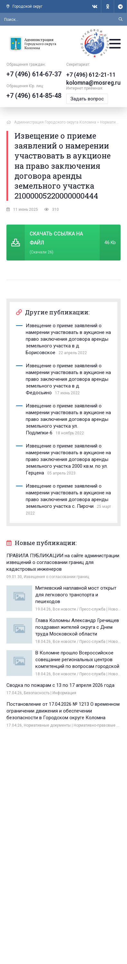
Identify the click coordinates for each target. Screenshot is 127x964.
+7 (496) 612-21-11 (91, 74)
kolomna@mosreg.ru (93, 82)
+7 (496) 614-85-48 (33, 95)
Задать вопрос (87, 99)
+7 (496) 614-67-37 (33, 74)
